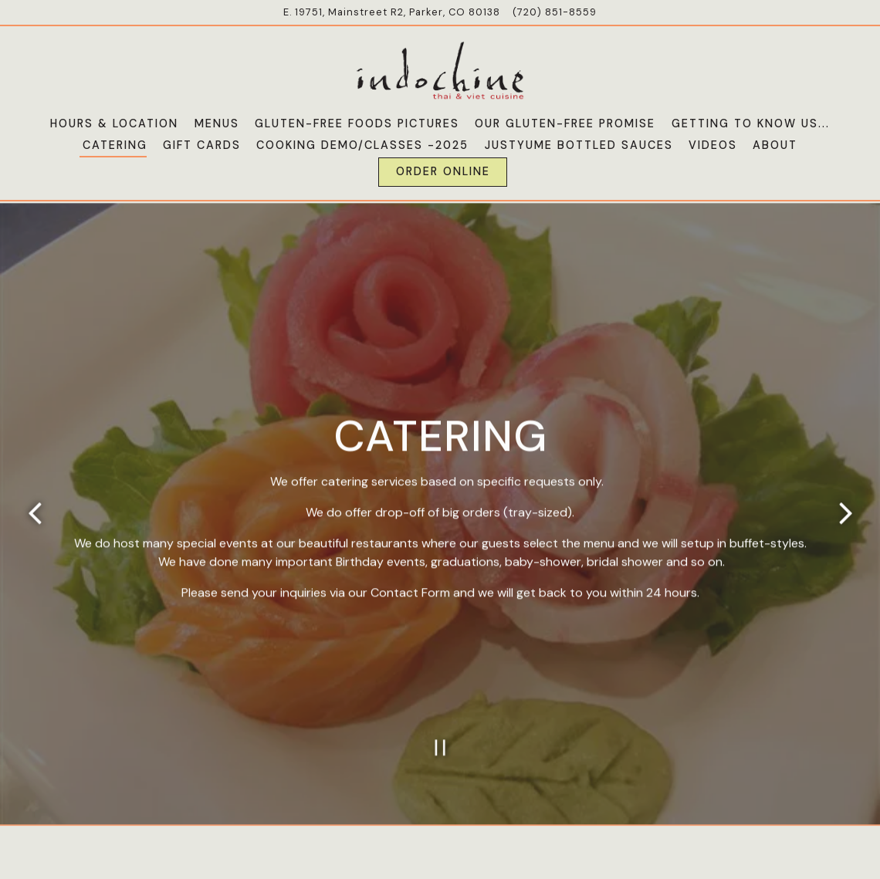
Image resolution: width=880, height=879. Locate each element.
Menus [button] (217, 123)
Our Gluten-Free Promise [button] (565, 123)
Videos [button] (713, 145)
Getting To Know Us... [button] (751, 123)
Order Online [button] (443, 171)
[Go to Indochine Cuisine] (391, 12)
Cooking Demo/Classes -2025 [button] (362, 145)
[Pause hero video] (440, 713)
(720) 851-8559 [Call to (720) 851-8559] (555, 12)
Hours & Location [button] (114, 123)
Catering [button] (115, 145)
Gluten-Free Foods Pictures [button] (357, 123)
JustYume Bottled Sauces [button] (579, 145)
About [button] (775, 145)
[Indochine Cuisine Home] (440, 69)
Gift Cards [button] (202, 145)
